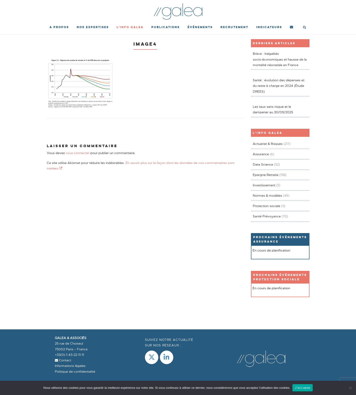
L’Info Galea (130, 27)
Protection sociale (266, 206)
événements (200, 27)
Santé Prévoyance (267, 216)
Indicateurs (269, 27)
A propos (59, 27)
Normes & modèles (267, 195)
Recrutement (234, 27)
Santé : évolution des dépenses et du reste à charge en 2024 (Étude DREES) (278, 86)
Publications (165, 27)
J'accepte (302, 388)
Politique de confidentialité (75, 371)
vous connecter (77, 153)
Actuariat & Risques (267, 144)
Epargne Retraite (265, 175)
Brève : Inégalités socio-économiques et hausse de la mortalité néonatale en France (280, 59)
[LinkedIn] (166, 357)
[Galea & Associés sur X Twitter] (151, 357)
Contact (63, 360)
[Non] (350, 388)
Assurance (261, 154)
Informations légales (70, 366)
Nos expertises (93, 27)
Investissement (264, 185)
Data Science (263, 164)
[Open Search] (304, 28)
